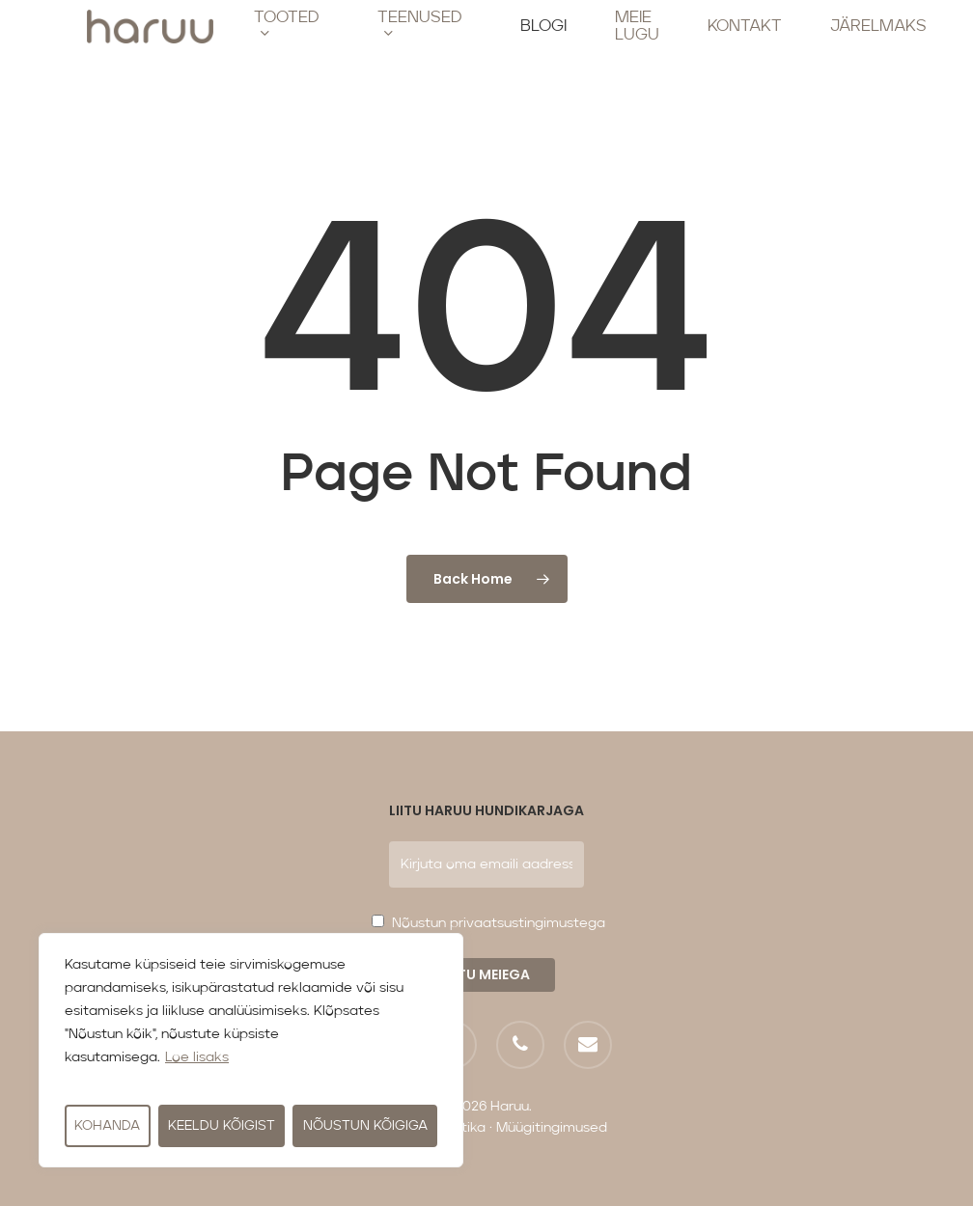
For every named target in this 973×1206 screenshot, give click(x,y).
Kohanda (107, 1126)
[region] (251, 1050)
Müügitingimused (551, 1128)
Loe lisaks (197, 1057)
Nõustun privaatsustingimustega (498, 923)
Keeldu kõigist (221, 1126)
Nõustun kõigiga (365, 1126)
